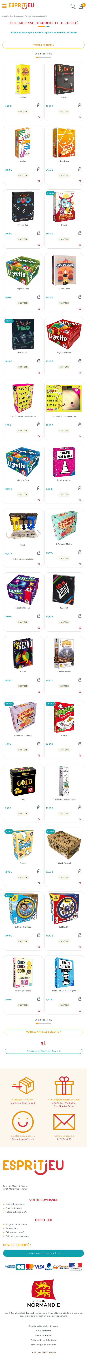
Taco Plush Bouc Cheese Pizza (64, 416)
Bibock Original (64, 863)
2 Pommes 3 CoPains (23, 735)
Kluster (64, 97)
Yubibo (23, 161)
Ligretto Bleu (23, 480)
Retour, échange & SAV (16, 1212)
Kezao (23, 672)
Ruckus (23, 863)
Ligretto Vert (23, 289)
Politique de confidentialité (44, 1340)
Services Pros (11, 1228)
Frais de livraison (13, 1208)
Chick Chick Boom (23, 991)
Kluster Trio (23, 352)
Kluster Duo (23, 225)
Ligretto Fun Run (22, 608)
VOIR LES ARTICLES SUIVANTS (42, 1031)
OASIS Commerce (49, 1352)
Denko (64, 225)
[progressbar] (43, 57)
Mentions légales (43, 1335)
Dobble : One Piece (23, 927)
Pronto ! (64, 735)
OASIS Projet (36, 1352)
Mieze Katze (64, 161)
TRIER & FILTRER (42, 45)
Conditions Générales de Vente (44, 1326)
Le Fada (22, 97)
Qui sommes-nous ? (14, 1232)
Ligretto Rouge (64, 352)
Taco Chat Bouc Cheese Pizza (23, 416)
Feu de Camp (64, 289)
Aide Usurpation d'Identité (43, 1344)
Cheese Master (64, 672)
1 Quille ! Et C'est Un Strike (64, 799)
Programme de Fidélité (16, 1224)
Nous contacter (43, 1330)
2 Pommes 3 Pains (64, 544)
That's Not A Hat (64, 480)
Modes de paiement (14, 1204)
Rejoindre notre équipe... (17, 1236)
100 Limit (64, 608)
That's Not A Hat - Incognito (64, 991)
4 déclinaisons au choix (23, 559)
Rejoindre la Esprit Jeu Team (43, 1051)
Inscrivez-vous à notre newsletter (43, 1253)
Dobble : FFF (64, 927)
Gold (23, 799)
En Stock (23, 112)
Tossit (22, 545)
